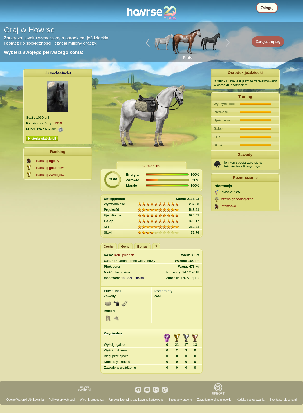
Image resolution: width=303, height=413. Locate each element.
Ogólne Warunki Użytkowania (25, 399)
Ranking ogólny (47, 161)
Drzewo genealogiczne (236, 199)
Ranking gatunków (50, 168)
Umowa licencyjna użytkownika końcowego (136, 399)
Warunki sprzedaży (92, 399)
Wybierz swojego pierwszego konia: (43, 52)
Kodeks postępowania (251, 399)
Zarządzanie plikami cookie (214, 399)
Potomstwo (227, 206)
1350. (58, 123)
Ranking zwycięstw (50, 175)
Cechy (109, 246)
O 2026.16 (150, 166)
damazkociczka (58, 72)
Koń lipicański (124, 255)
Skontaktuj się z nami (283, 399)
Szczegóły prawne (180, 399)
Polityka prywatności (62, 399)
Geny (125, 246)
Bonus (142, 246)
